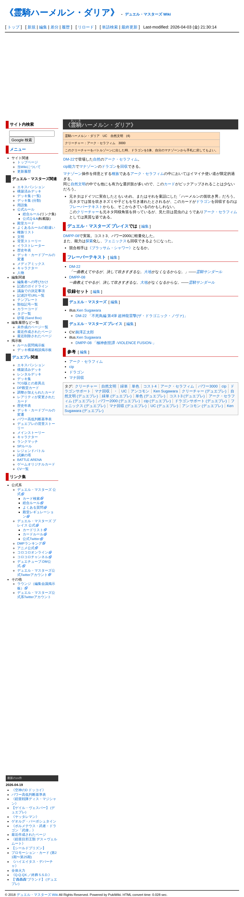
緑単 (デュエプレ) (116, 396)
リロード (86, 27)
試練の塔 (24, 455)
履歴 (66, 27)
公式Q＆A (30, 218)
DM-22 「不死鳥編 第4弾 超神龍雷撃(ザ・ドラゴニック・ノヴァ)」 (131, 316)
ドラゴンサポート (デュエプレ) (201, 401)
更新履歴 (24, 171)
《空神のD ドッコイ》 (28, 790)
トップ (13, 27)
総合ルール (31, 214)
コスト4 (149, 386)
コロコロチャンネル (32, 557)
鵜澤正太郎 (84, 332)
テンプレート (27, 299)
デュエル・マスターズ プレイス (98, 226)
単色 (135, 386)
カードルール (33, 534)
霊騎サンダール (209, 272)
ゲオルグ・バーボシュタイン (33, 821)
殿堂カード (25, 223)
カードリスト (33, 530)
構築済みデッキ (29, 191)
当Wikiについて (29, 167)
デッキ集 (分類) (29, 200)
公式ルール (25, 209)
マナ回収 (76, 377)
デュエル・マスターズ (87, 302)
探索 (89, 241)
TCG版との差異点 (31, 383)
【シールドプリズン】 (28, 848)
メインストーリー (31, 432)
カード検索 (31, 498)
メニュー (18, 149)
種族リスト (25, 232)
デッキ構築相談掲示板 (34, 350)
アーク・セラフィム (121, 159)
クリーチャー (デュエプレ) (204, 391)
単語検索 (110, 27)
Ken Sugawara (89, 310)
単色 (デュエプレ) (150, 396)
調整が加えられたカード (36, 392)
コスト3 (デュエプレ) (187, 396)
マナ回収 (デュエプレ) (127, 406)
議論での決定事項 (31, 291)
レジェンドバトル (31, 451)
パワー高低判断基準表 (34, 419)
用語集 (22, 205)
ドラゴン (109, 166)
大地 (147, 272)
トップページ (27, 162)
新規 (32, 27)
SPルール (24, 446)
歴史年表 (24, 250)
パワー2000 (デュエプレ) (119, 401)
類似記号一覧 (27, 304)
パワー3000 (208, 386)
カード (169, 184)
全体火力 (18, 870)
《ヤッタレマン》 (25, 816)
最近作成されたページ (34, 331)
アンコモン (140, 391)
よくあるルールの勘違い (36, 227)
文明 (20, 236)
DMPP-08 (71, 236)
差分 (55, 27)
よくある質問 (33, 507)
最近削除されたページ (34, 336)
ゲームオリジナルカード (36, 464)
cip (65, 166)
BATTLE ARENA (29, 459)
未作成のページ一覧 (32, 327)
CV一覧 (23, 469)
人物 (20, 272)
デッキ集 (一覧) (29, 196)
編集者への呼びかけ (32, 282)
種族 (115, 173)
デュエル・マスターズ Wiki (148, 14)
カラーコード (27, 309)
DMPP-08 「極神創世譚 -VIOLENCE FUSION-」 (115, 343)
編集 (43, 27)
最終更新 (129, 27)
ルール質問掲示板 (31, 345)
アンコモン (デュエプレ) (202, 406)
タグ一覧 (24, 313)
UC (124, 391)
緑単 (124, 386)
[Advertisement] (122, 75)
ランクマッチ (27, 441)
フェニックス (115, 241)
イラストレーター (31, 245)
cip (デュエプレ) (157, 401)
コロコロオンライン (32, 552)
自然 (96, 159)
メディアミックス (31, 264)
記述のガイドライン (32, 286)
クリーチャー (88, 212)
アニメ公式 (25, 548)
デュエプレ (21, 357)
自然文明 (108, 386)
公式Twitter (31, 539)
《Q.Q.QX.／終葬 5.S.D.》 (31, 875)
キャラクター (27, 268)
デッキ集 (24, 379)
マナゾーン (88, 166)
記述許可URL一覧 (30, 295)
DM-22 (68, 159)
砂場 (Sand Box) (29, 318)
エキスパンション (31, 187)
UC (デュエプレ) (164, 406)
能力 (71, 166)
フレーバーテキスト (86, 207)
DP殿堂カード (28, 388)
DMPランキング (29, 543)
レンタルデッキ (29, 374)
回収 (124, 166)
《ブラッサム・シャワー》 (110, 248)
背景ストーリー (29, 241)
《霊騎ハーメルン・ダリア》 (62, 12)
